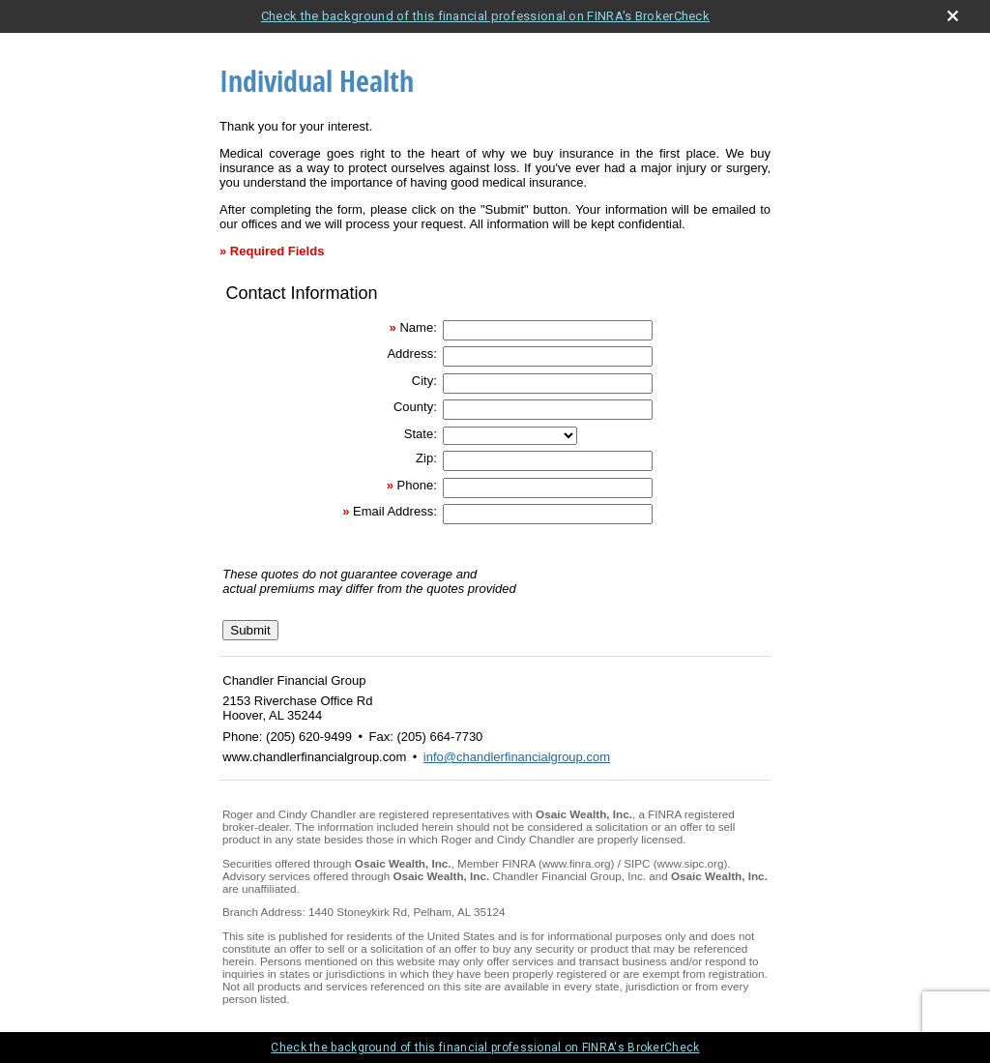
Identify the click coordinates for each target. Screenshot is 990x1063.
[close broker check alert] (952, 16)
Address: (411, 353)
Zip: (426, 458)
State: (420, 434)
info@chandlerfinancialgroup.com (516, 757)
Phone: (417, 485)
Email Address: (395, 511)
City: (424, 380)
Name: (417, 327)
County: (415, 406)
